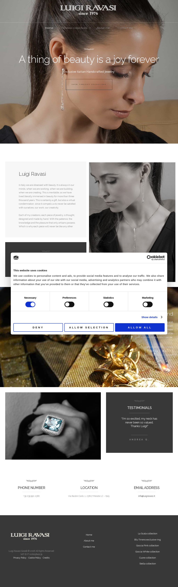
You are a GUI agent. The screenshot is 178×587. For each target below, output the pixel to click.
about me (159, 351)
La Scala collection (147, 533)
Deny (38, 327)
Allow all (140, 327)
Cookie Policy (34, 558)
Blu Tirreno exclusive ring (147, 539)
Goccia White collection (147, 551)
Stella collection (147, 563)
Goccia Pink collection (147, 545)
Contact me (89, 546)
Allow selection (89, 327)
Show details (149, 317)
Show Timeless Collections (89, 84)
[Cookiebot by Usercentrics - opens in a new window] (149, 257)
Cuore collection (147, 557)
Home (89, 534)
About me (89, 540)
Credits (46, 558)
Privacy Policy (19, 558)
